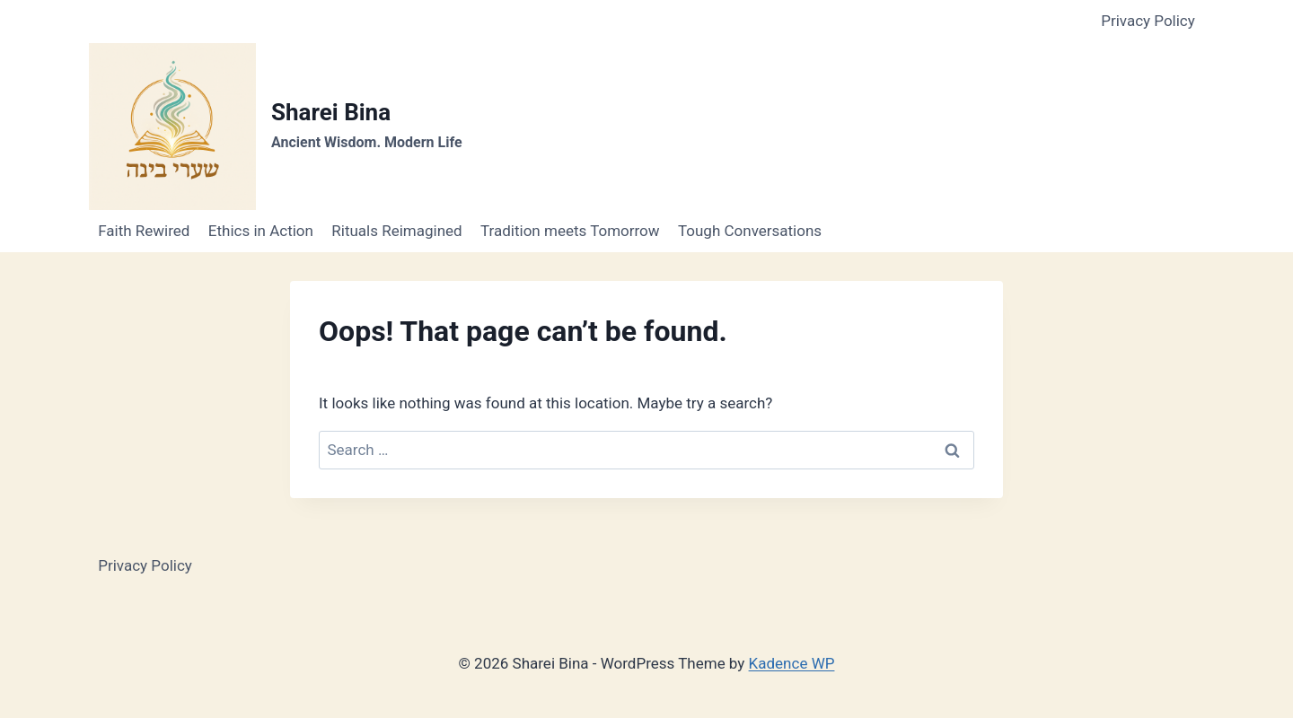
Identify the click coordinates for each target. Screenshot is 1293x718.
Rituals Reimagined (396, 231)
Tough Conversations (750, 231)
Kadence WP (792, 663)
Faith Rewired (143, 231)
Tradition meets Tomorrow (570, 231)
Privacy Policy (1148, 21)
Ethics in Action (260, 231)
